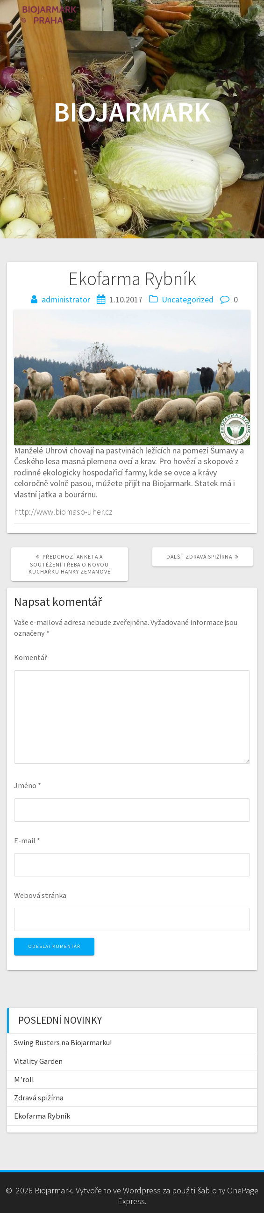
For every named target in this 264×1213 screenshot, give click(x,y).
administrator (66, 299)
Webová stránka (40, 895)
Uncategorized (188, 299)
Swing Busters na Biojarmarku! (63, 1042)
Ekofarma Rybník (42, 1115)
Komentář (30, 657)
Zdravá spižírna (39, 1097)
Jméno (27, 785)
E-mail (27, 840)
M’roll (24, 1079)
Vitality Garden (38, 1061)
